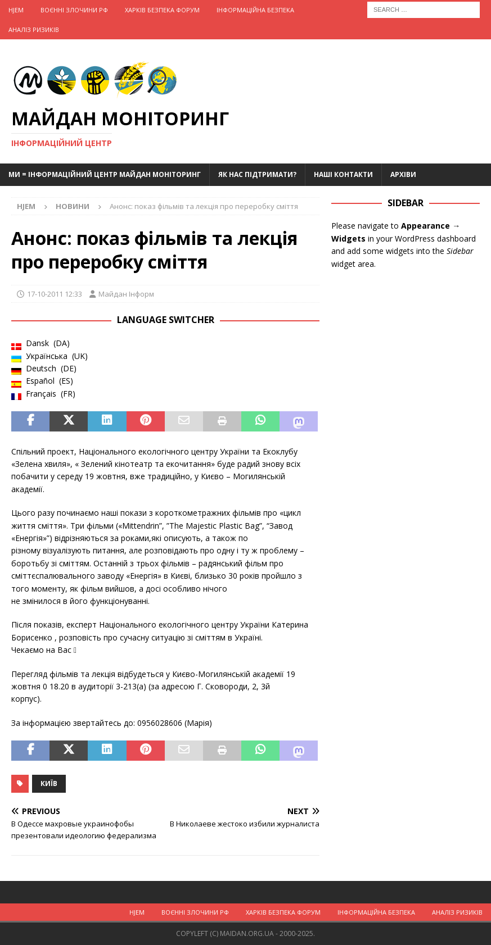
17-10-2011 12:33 (54, 294)
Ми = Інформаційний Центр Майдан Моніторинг (104, 174)
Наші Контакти (343, 174)
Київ (48, 783)
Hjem (16, 10)
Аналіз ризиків (33, 29)
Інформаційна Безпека (255, 10)
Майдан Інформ (126, 294)
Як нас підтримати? (257, 174)
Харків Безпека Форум (162, 10)
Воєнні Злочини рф (74, 10)
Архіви (403, 174)
